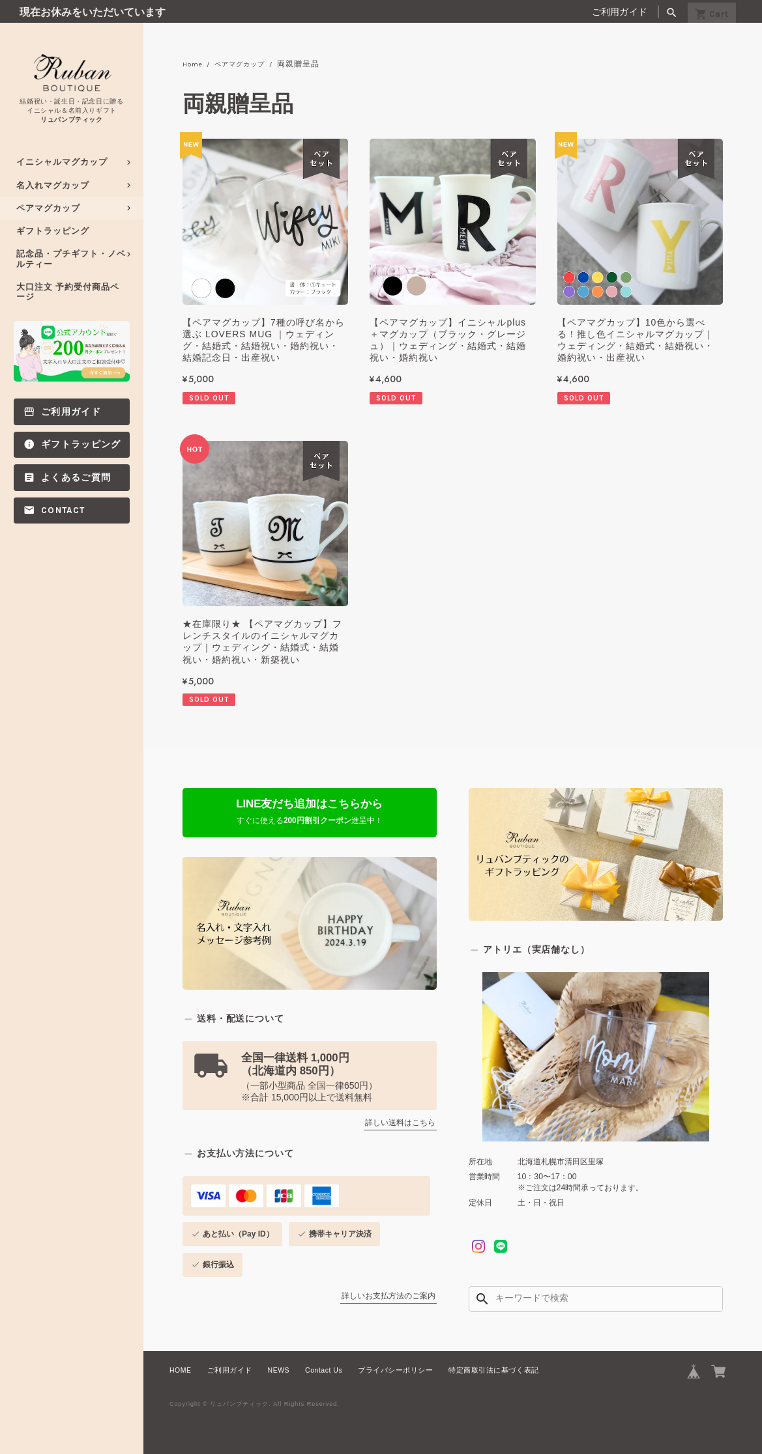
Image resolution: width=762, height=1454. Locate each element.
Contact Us (323, 1370)
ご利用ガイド (620, 12)
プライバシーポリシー (395, 1370)
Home (195, 64)
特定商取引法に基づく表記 (493, 1370)
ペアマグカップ (48, 208)
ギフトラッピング (52, 231)
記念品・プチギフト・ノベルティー (71, 258)
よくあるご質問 (76, 477)
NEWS (279, 1370)
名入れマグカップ (52, 185)
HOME (180, 1370)
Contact (63, 510)
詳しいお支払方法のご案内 (388, 1296)
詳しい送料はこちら (400, 1123)
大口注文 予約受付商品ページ (67, 291)
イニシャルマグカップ (62, 162)
